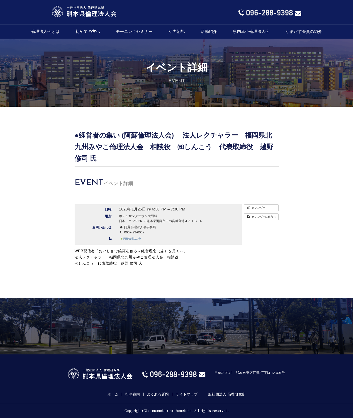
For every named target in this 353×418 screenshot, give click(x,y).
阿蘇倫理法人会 (131, 238)
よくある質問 (158, 394)
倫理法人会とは (45, 31)
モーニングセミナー (134, 31)
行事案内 (132, 394)
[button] (261, 217)
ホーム (112, 394)
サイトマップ (186, 394)
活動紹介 (209, 31)
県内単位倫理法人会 (251, 31)
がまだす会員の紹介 (303, 31)
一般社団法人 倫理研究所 (224, 394)
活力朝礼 (176, 31)
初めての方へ (87, 31)
